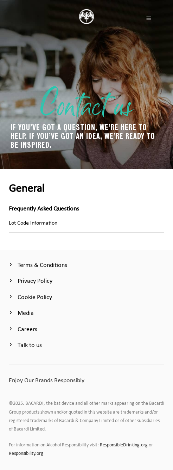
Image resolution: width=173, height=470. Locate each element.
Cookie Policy (35, 297)
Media (26, 313)
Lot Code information (33, 222)
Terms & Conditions (42, 265)
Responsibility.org (26, 453)
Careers (27, 329)
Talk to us (30, 345)
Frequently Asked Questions (44, 208)
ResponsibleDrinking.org (124, 445)
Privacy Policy (35, 281)
